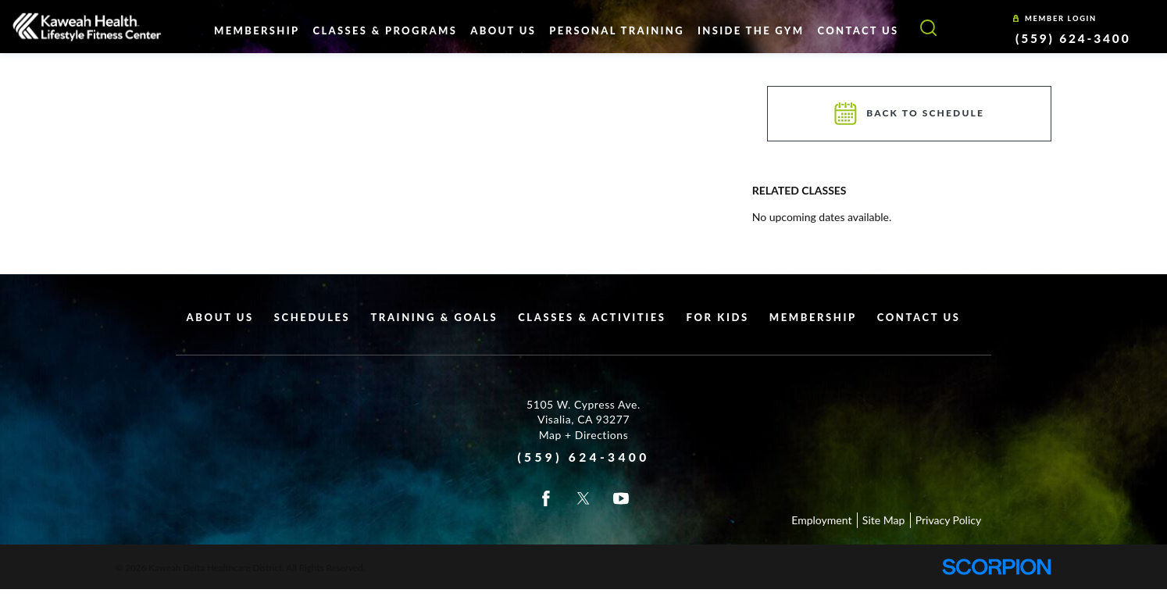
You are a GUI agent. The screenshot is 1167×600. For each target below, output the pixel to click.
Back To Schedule (909, 113)
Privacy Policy (948, 520)
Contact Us (919, 317)
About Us (220, 317)
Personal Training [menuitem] (616, 30)
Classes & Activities (592, 317)
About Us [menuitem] (503, 30)
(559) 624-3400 (1072, 38)
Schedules (312, 317)
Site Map (883, 520)
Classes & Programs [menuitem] (384, 30)
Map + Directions (584, 434)
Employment (821, 520)
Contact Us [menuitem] (858, 30)
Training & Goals (434, 317)
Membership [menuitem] (256, 30)
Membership (813, 317)
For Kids (718, 317)
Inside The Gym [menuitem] (751, 30)
